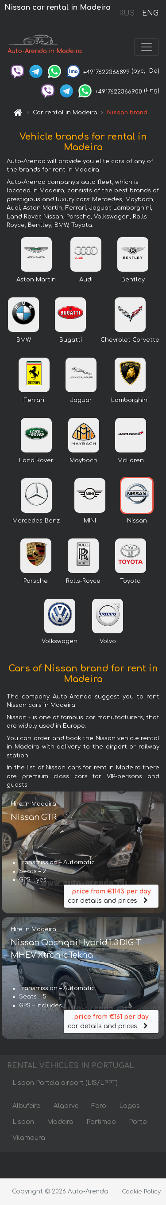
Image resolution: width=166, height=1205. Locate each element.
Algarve (66, 1106)
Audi (86, 280)
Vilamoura (28, 1138)
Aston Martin (36, 280)
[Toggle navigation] (146, 47)
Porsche (35, 581)
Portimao (101, 1122)
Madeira (60, 1122)
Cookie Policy (141, 1192)
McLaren (130, 460)
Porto (138, 1122)
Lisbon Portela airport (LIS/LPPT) (65, 1083)
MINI (90, 521)
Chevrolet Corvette (129, 340)
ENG (150, 13)
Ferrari (34, 400)
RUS (127, 13)
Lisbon (23, 1122)
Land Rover (36, 460)
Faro (98, 1106)
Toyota (130, 581)
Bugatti (70, 340)
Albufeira (26, 1106)
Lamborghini (130, 400)
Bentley (133, 280)
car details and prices (111, 895)
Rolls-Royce (83, 581)
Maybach (83, 460)
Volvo (108, 641)
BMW (23, 340)
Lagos (129, 1106)
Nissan (137, 521)
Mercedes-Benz (36, 521)
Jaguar (81, 400)
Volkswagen (59, 641)
